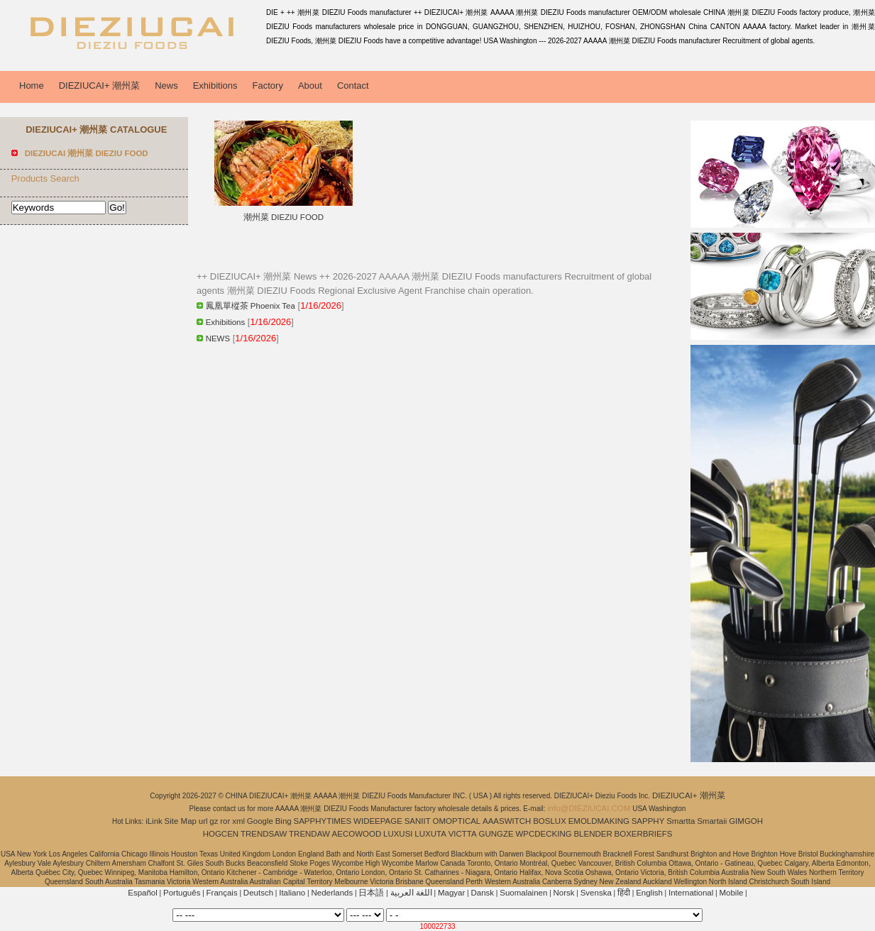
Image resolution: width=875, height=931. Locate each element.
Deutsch (258, 892)
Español (143, 892)
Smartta (680, 821)
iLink (154, 821)
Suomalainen (523, 892)
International (690, 892)
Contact (353, 85)
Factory (268, 85)
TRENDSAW (264, 834)
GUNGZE (495, 834)
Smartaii (712, 821)
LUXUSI (398, 834)
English (649, 892)
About (310, 85)
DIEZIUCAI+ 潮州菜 (100, 85)
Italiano (292, 892)
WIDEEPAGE (377, 821)
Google (260, 821)
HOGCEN (220, 834)
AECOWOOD (357, 834)
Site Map (181, 821)
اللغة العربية (411, 892)
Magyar (451, 892)
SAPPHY (648, 821)
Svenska (596, 892)
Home (31, 85)
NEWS (218, 338)
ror (225, 821)
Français (222, 892)
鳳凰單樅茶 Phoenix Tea (250, 306)
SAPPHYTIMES (322, 821)
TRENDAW (309, 834)
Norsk (564, 892)
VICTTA (462, 834)
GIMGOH (746, 821)
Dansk (482, 892)
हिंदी (623, 892)
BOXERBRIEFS (644, 834)
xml (238, 821)
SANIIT (418, 821)
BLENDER (592, 834)
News (166, 85)
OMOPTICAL (457, 821)
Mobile (731, 892)
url (203, 821)
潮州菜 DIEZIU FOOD (283, 217)
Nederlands (332, 892)
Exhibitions (215, 85)
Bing (283, 821)
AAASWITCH (507, 821)
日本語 (371, 892)
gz (213, 821)
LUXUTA (430, 834)
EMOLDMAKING (598, 821)
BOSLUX (549, 821)
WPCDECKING (543, 834)
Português (181, 892)
